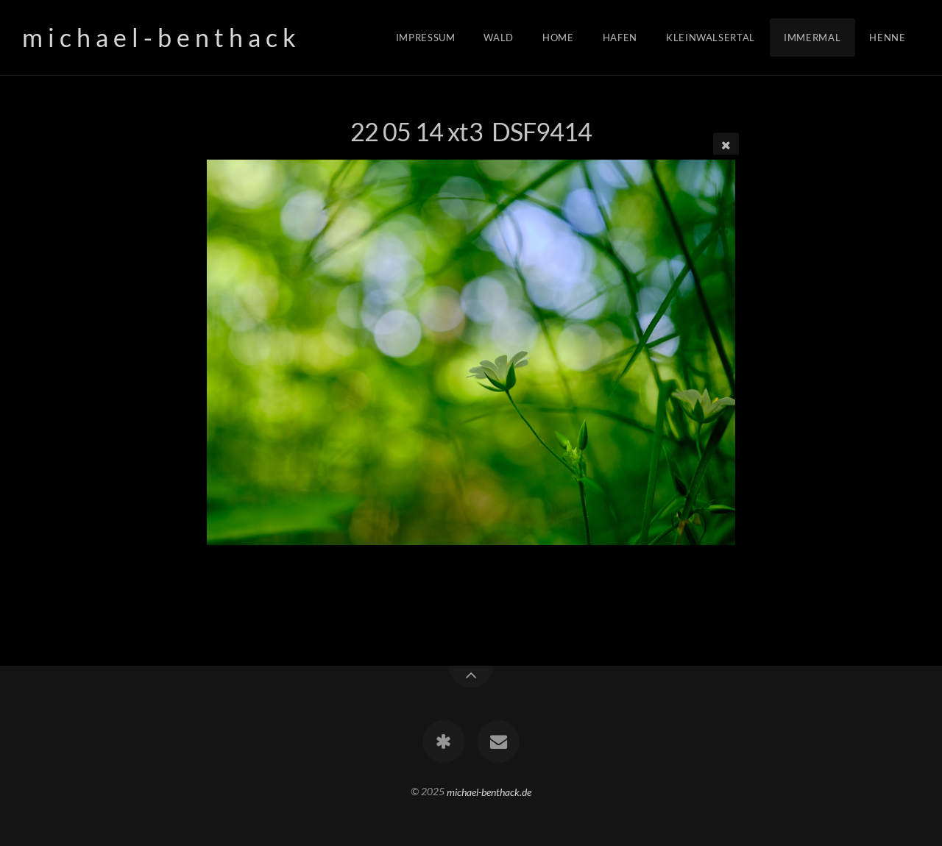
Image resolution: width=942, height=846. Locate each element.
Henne (887, 37)
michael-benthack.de (489, 791)
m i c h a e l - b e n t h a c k (159, 37)
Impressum (426, 37)
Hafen (620, 37)
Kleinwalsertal (710, 37)
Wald (499, 37)
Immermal (812, 37)
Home (558, 37)
